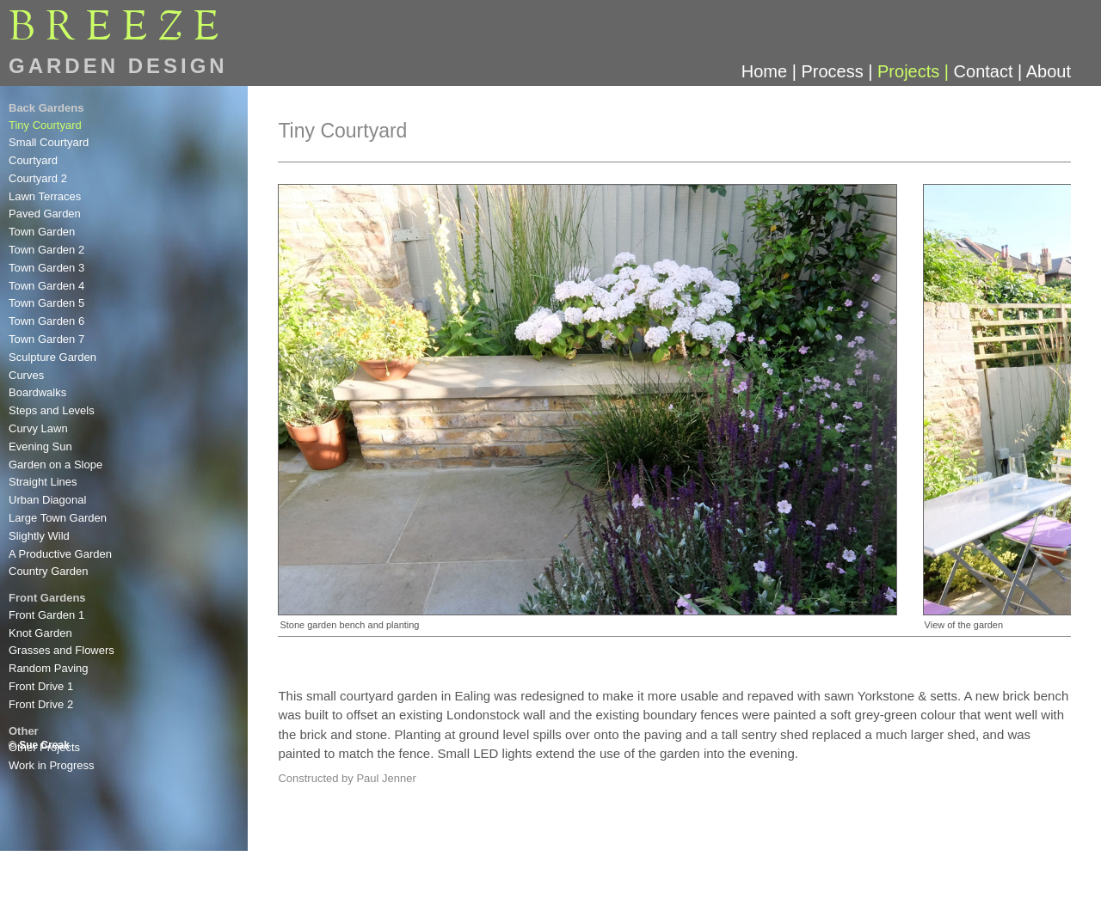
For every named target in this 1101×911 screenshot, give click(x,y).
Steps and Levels (52, 410)
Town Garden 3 (46, 267)
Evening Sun (40, 446)
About (1048, 71)
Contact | (990, 71)
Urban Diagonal (47, 499)
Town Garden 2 (46, 249)
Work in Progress (51, 765)
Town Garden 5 (46, 303)
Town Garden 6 (46, 321)
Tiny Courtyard (45, 125)
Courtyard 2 (38, 178)
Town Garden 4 (46, 285)
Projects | (915, 71)
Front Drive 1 (41, 686)
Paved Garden (45, 213)
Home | (771, 71)
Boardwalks (37, 392)
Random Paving (49, 668)
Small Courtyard (49, 142)
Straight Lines (43, 481)
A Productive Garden (60, 553)
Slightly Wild (39, 535)
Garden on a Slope (55, 464)
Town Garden (42, 231)
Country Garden (49, 571)
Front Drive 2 (41, 704)
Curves (26, 375)
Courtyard (33, 160)
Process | (839, 71)
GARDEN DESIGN (118, 65)
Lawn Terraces (45, 196)
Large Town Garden (58, 517)
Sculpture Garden (52, 357)
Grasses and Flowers (61, 650)
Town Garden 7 (46, 339)
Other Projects (44, 747)
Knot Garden (40, 633)
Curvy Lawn (38, 428)
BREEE (119, 28)
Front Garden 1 (46, 614)
